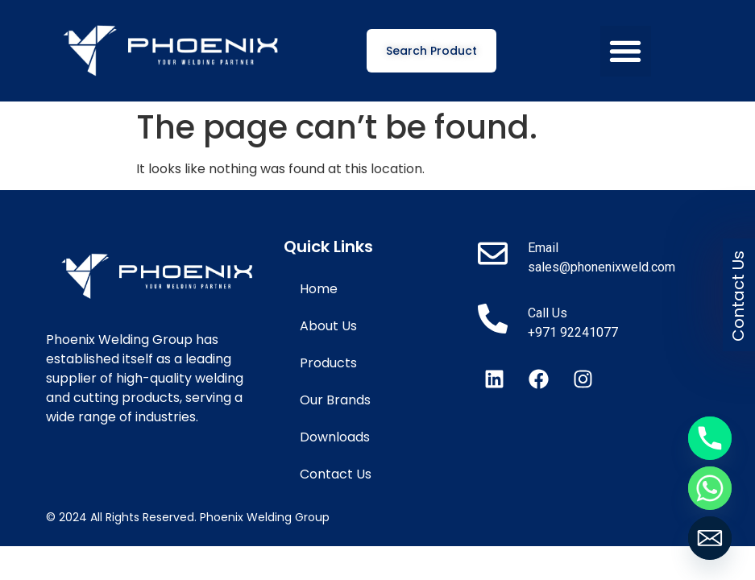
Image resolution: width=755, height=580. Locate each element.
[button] (625, 51)
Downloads (335, 437)
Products (328, 363)
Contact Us (335, 474)
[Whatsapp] (710, 488)
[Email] (710, 538)
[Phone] (710, 438)
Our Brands (335, 400)
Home (319, 289)
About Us (328, 326)
